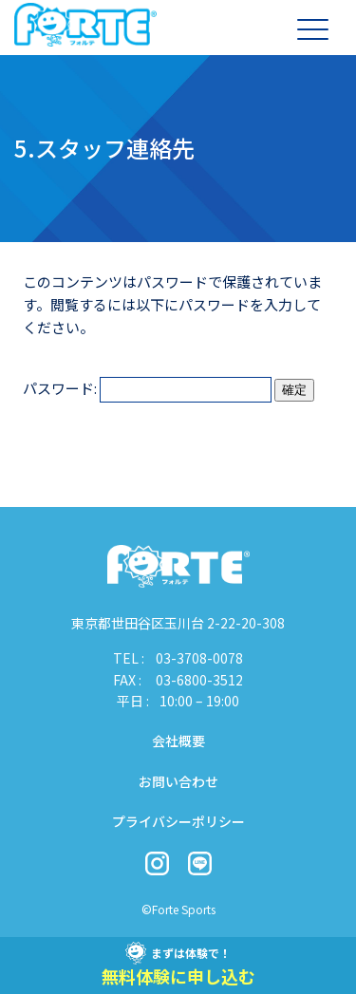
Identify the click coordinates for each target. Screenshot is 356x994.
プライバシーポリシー (178, 821)
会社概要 (178, 740)
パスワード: (147, 388)
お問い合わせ (178, 781)
